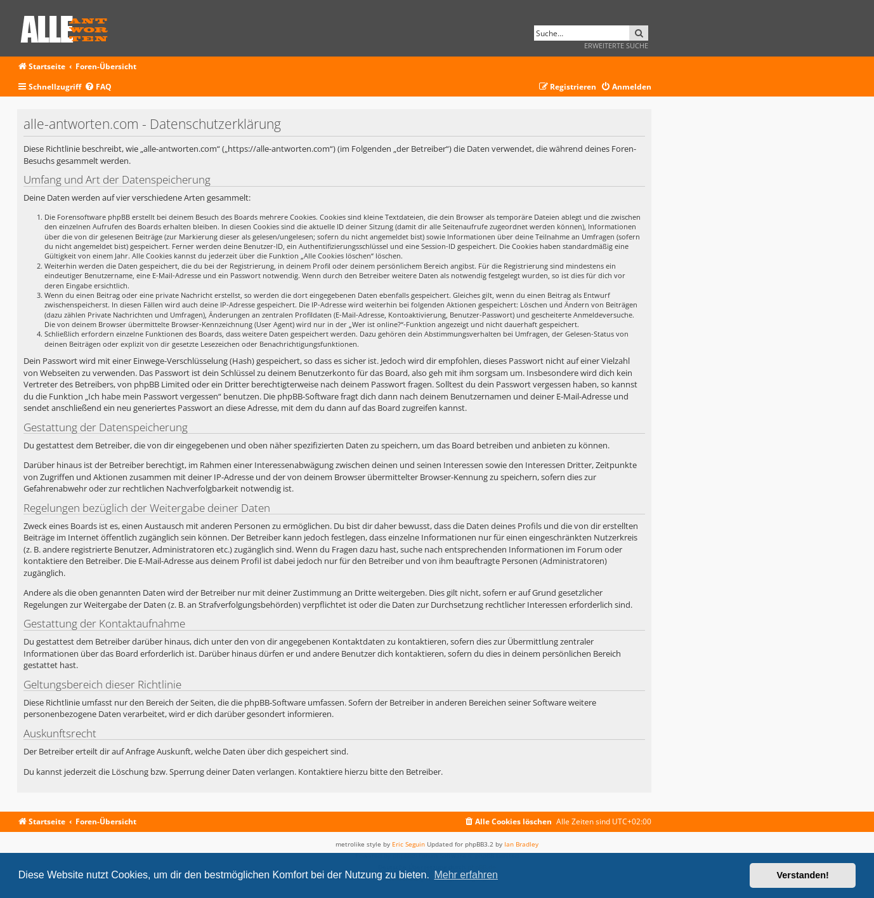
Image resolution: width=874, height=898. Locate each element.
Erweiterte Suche (616, 45)
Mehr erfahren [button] (466, 874)
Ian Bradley (521, 844)
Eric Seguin (408, 844)
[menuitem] (98, 87)
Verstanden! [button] (803, 875)
